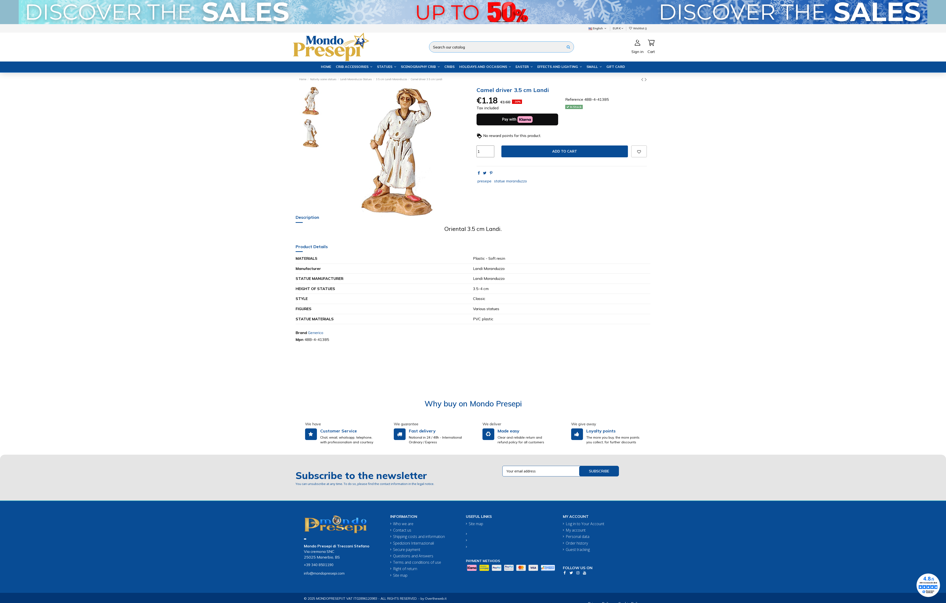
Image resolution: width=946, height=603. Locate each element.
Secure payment (406, 549)
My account (576, 530)
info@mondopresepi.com (324, 573)
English (597, 28)
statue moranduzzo (510, 181)
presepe (484, 181)
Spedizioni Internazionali (413, 543)
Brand (301, 332)
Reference (574, 99)
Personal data (577, 536)
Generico (315, 332)
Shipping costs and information (419, 536)
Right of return (405, 568)
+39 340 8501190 (318, 565)
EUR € (618, 28)
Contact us (402, 530)
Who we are (403, 523)
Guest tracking (578, 549)
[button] (354, 67)
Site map (400, 575)
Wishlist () (638, 28)
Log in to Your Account (585, 523)
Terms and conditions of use (417, 562)
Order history (577, 543)
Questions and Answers (413, 556)
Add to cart (564, 151)
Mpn (299, 339)
